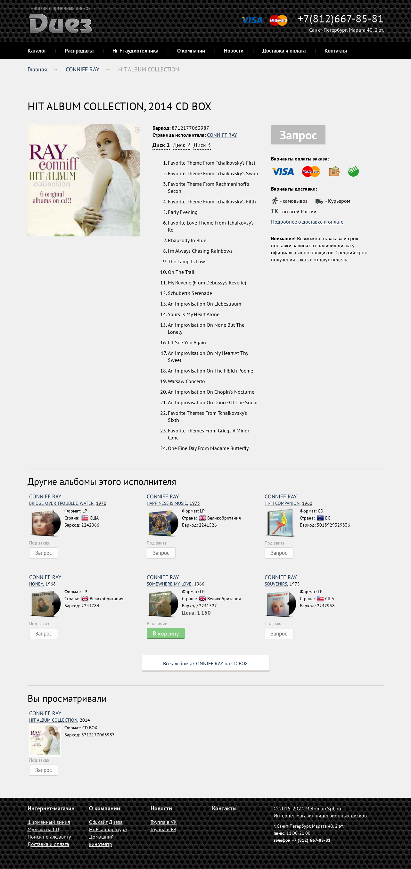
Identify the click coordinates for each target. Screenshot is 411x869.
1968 (42, 584)
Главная (37, 69)
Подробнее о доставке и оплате (307, 221)
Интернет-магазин (51, 808)
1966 (175, 584)
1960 (288, 503)
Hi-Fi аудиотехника (135, 50)
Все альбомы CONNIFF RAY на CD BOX (205, 663)
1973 (173, 503)
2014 (59, 720)
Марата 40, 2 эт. (366, 30)
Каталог (37, 50)
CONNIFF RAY (82, 69)
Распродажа (79, 50)
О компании (191, 50)
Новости (233, 50)
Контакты (336, 50)
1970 (67, 503)
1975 (282, 584)
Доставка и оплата (284, 50)
